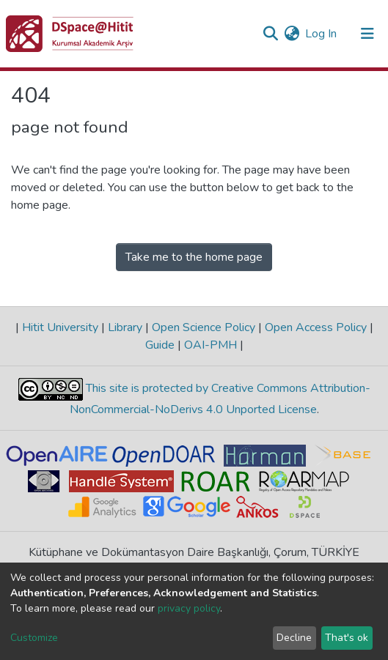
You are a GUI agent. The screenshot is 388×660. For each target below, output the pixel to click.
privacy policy (189, 608)
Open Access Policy (316, 327)
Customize (34, 638)
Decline (294, 638)
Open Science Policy (203, 327)
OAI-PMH (210, 345)
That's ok (346, 638)
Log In (321, 34)
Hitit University (60, 327)
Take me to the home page (194, 257)
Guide (161, 345)
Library (125, 327)
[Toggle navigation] (367, 33)
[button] (291, 33)
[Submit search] (270, 33)
